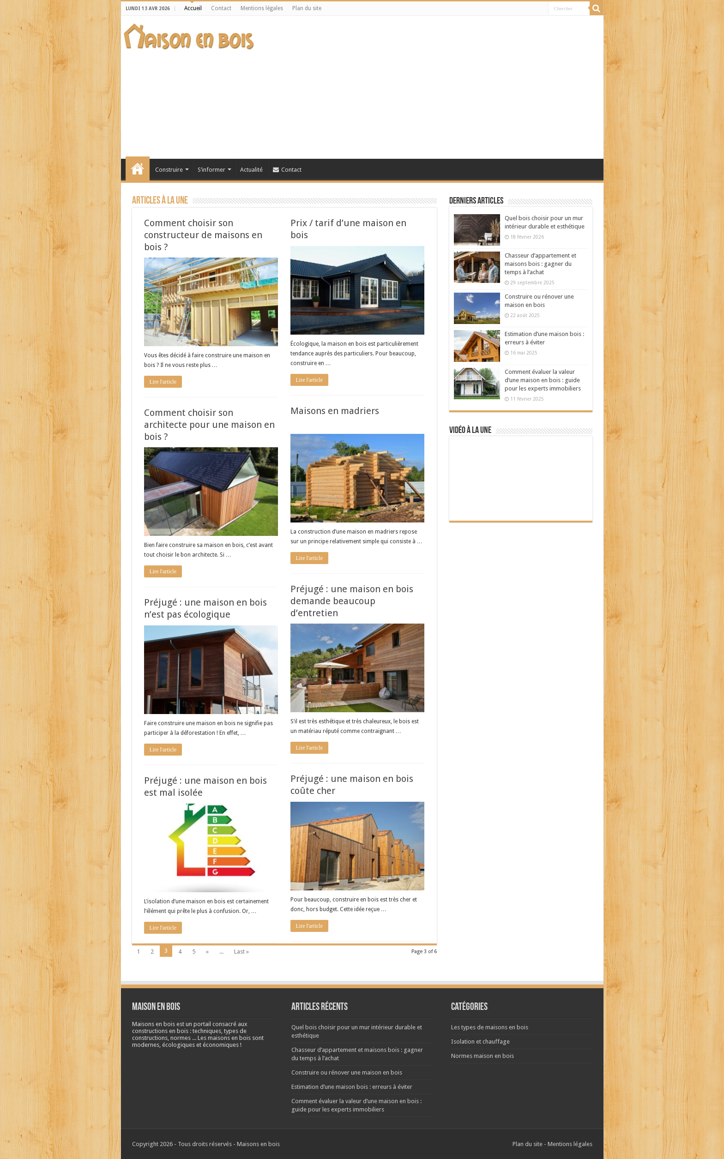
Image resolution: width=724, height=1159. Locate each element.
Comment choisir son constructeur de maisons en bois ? (203, 234)
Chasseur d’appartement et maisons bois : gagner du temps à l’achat (540, 264)
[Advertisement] (433, 87)
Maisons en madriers (334, 410)
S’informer (211, 169)
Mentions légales (262, 8)
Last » (241, 951)
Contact (221, 8)
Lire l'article (163, 381)
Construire (169, 169)
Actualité (251, 169)
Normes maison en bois (482, 1055)
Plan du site (306, 8)
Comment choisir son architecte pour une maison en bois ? (209, 424)
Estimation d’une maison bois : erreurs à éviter (351, 1086)
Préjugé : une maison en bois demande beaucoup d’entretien (351, 601)
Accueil (193, 8)
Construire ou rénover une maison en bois (346, 1072)
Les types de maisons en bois (489, 1027)
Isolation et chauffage (480, 1041)
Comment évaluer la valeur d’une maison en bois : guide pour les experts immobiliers (543, 380)
